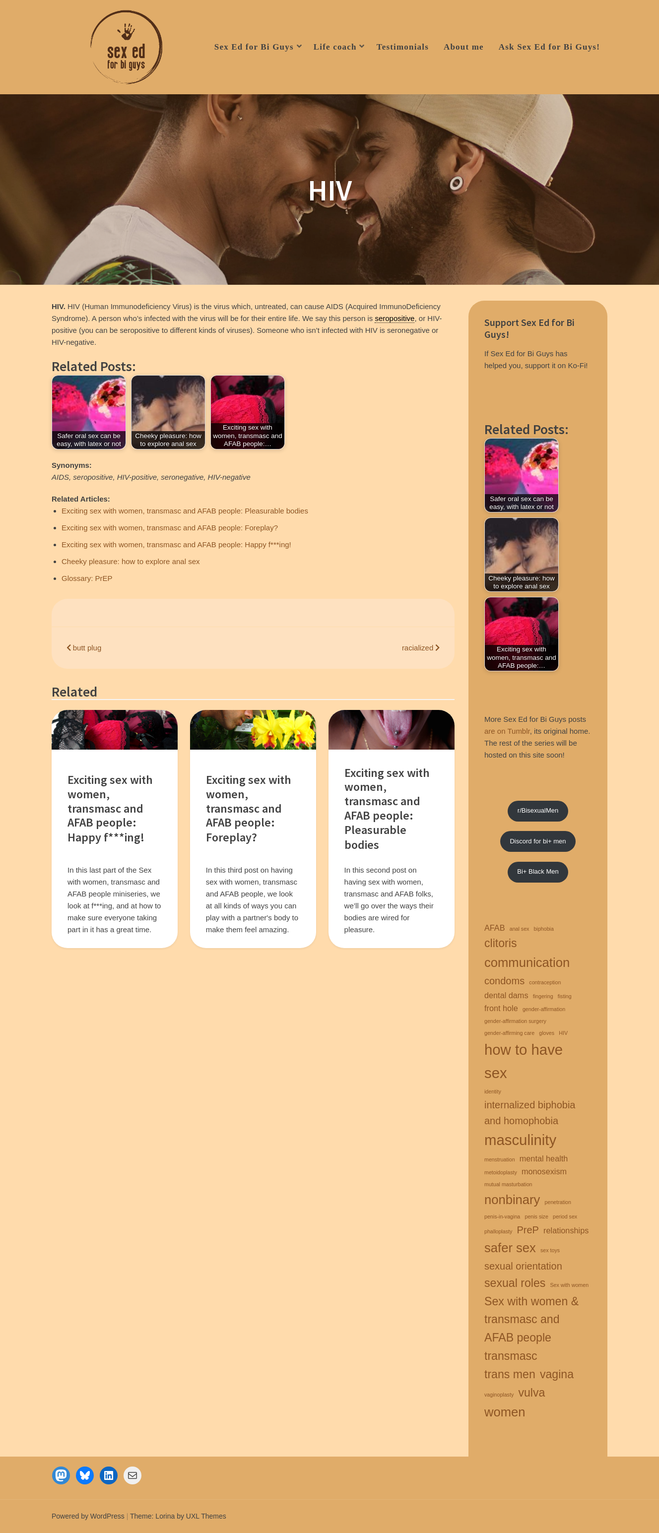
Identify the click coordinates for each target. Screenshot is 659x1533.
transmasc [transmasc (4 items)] (510, 1355)
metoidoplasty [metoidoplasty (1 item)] (500, 1172)
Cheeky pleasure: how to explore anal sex (131, 561)
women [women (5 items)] (505, 1412)
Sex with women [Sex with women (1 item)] (569, 1285)
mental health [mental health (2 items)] (544, 1158)
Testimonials (403, 47)
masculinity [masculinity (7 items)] (520, 1140)
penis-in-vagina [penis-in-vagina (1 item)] (502, 1216)
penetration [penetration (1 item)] (558, 1202)
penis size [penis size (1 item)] (536, 1216)
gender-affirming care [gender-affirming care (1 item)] (509, 1033)
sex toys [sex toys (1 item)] (550, 1250)
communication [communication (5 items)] (527, 962)
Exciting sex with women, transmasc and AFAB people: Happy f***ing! (176, 544)
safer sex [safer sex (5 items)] (510, 1248)
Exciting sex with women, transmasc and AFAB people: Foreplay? (170, 527)
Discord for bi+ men (538, 841)
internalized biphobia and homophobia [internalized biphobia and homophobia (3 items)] (529, 1112)
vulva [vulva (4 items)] (531, 1392)
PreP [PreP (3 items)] (527, 1229)
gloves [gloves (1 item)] (546, 1033)
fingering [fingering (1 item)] (543, 996)
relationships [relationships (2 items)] (566, 1230)
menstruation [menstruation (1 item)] (499, 1159)
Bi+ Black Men (537, 871)
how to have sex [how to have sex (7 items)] (523, 1061)
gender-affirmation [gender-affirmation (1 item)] (544, 1009)
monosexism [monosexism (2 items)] (544, 1171)
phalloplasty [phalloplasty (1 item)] (498, 1231)
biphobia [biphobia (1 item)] (544, 929)
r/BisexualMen (538, 810)
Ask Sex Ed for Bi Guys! (549, 47)
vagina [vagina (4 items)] (557, 1374)
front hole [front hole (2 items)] (501, 1008)
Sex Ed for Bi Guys (254, 47)
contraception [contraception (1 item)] (545, 982)
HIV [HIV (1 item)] (563, 1033)
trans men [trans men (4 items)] (509, 1374)
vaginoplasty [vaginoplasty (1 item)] (499, 1395)
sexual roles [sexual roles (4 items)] (514, 1283)
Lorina (165, 1516)
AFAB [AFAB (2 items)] (494, 927)
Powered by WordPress (88, 1516)
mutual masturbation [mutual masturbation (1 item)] (508, 1184)
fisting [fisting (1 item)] (565, 996)
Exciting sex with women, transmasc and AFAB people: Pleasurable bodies (185, 511)
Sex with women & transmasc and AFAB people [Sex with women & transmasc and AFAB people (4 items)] (531, 1319)
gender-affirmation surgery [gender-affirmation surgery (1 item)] (515, 1021)
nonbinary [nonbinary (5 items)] (512, 1200)
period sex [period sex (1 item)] (565, 1216)
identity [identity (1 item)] (492, 1091)
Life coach (335, 47)
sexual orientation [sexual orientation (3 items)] (523, 1266)
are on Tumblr (507, 731)
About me (464, 47)
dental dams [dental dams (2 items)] (506, 995)
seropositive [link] (394, 318)
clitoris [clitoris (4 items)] (500, 943)
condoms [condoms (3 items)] (504, 980)
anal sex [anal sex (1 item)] (519, 929)
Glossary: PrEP (87, 578)
